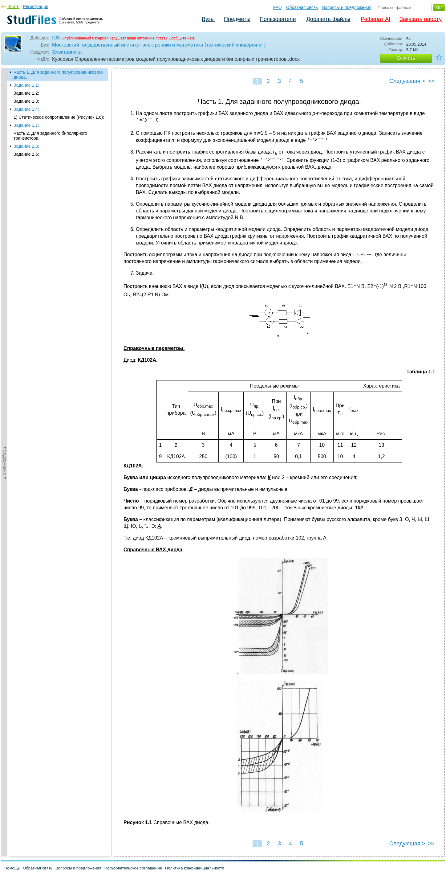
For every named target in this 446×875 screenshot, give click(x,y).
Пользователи (278, 19)
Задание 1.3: (26, 101)
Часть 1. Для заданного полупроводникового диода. (58, 75)
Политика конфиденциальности (194, 868)
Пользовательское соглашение (133, 868)
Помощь (12, 868)
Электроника (67, 52)
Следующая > (407, 81)
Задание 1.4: (26, 109)
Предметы (237, 19)
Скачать (406, 58)
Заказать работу (420, 19)
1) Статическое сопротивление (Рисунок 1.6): (59, 117)
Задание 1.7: (26, 125)
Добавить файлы (328, 19)
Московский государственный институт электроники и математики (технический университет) (159, 44)
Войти (13, 6)
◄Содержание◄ (4, 176)
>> (431, 81)
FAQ (277, 7)
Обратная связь (302, 7)
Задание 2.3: (26, 146)
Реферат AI (375, 19)
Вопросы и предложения (346, 7)
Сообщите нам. (182, 38)
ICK (56, 37)
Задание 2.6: (26, 154)
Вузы (208, 19)
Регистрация (35, 6)
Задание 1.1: (26, 85)
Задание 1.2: (26, 93)
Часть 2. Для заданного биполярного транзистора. (50, 136)
